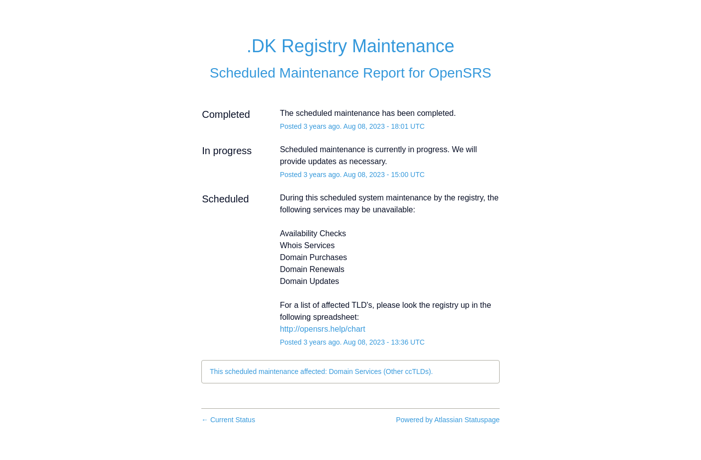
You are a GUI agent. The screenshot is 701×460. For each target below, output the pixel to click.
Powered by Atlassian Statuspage (448, 420)
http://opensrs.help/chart (322, 329)
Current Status (228, 420)
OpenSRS (460, 73)
